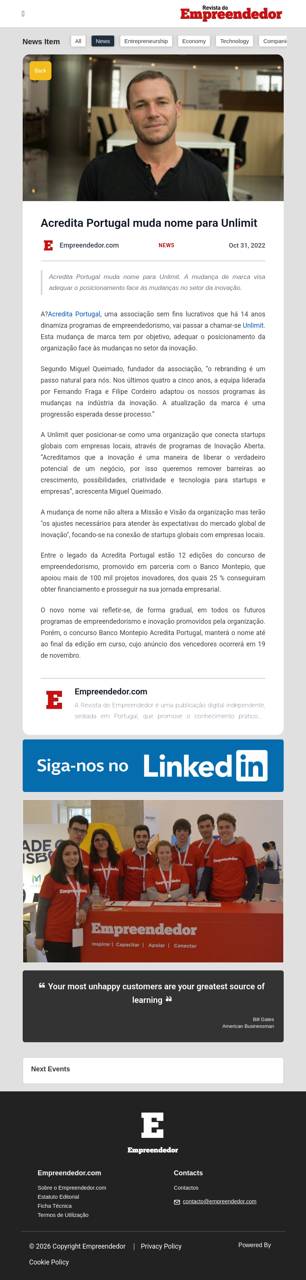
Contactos (186, 1188)
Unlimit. (254, 325)
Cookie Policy (49, 1262)
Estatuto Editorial (58, 1197)
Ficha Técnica (55, 1206)
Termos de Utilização (63, 1215)
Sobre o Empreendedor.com (72, 1188)
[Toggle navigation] (23, 13)
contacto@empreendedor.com (219, 1201)
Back (41, 71)
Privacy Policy (161, 1246)
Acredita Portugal (74, 314)
